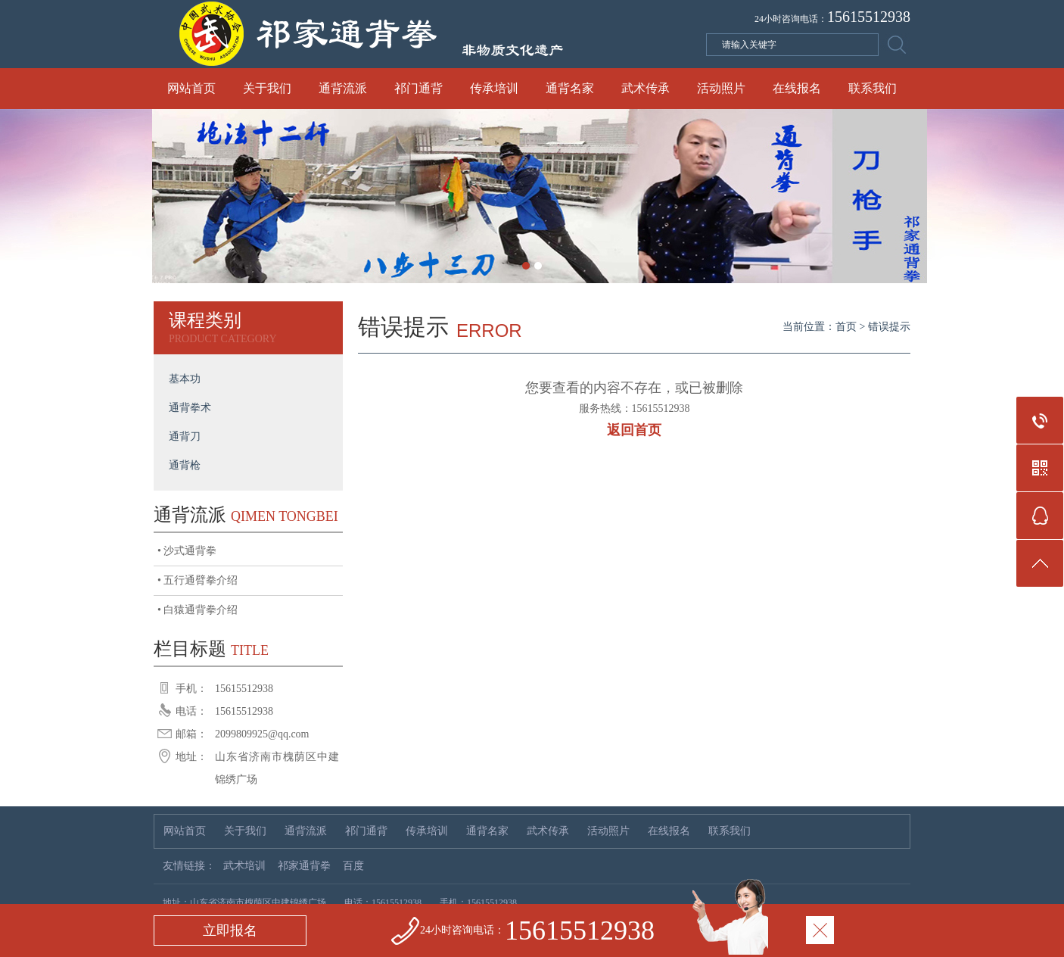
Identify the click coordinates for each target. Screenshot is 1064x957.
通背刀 (185, 436)
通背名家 (570, 88)
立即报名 (230, 930)
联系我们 (872, 88)
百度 (353, 865)
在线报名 (797, 88)
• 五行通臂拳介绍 (197, 580)
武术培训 (244, 865)
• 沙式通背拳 (186, 550)
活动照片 (721, 88)
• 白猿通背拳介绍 (197, 610)
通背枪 (185, 465)
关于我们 (267, 88)
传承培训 (494, 88)
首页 (846, 326)
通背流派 (343, 88)
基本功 (185, 379)
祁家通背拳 (304, 865)
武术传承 (645, 88)
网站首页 (191, 88)
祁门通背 (418, 88)
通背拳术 (190, 407)
